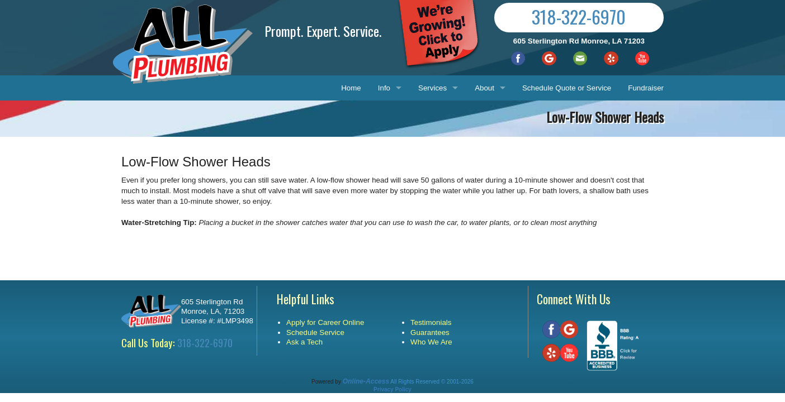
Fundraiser (646, 88)
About (484, 88)
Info (384, 88)
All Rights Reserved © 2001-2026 (432, 382)
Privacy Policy (392, 389)
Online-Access (366, 381)
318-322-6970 (579, 16)
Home (351, 88)
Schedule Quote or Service (566, 88)
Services (432, 88)
